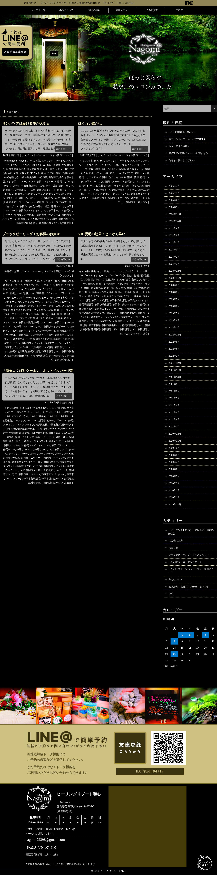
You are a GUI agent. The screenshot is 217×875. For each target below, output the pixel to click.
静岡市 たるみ (112, 185)
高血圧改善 (65, 223)
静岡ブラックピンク (62, 445)
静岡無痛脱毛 (40, 355)
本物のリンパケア (47, 428)
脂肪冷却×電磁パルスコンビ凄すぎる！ (189, 153)
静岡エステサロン (114, 181)
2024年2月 (174, 257)
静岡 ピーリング (63, 310)
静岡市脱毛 (34, 351)
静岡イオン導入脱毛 (103, 292)
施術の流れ (94, 10)
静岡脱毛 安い (110, 329)
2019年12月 (175, 506)
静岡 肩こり (66, 185)
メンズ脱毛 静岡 (23, 305)
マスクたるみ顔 (130, 165)
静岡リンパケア (36, 194)
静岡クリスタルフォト (137, 181)
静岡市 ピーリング (54, 457)
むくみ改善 (34, 160)
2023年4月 (174, 321)
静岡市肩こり (66, 218)
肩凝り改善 (62, 173)
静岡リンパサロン (55, 194)
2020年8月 (174, 456)
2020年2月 (174, 492)
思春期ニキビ (18, 310)
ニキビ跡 (63, 416)
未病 (16, 173)
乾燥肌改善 (95, 169)
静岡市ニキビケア (22, 339)
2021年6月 (174, 406)
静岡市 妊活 (27, 206)
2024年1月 (174, 264)
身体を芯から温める (59, 432)
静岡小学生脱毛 (103, 304)
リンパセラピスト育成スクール (185, 563)
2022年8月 (174, 342)
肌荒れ (91, 283)
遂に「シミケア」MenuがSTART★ (187, 139)
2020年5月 (174, 477)
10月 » (173, 667)
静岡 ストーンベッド (23, 181)
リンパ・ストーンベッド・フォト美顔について (46, 155)
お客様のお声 (12, 271)
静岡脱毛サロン (63, 359)
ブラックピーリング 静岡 (37, 301)
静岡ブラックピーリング (57, 326)
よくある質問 (151, 10)
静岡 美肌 (133, 177)
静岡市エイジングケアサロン (110, 308)
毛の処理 (85, 279)
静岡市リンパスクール (49, 214)
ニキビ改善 (22, 293)
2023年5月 (174, 314)
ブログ (179, 10)
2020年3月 (174, 484)
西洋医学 (53, 177)
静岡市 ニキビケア (32, 457)
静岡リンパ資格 (11, 457)
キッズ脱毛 (103, 271)
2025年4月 (174, 193)
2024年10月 (175, 221)
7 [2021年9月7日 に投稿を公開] (174, 643)
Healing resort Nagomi (15, 160)
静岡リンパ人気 (52, 198)
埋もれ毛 (131, 275)
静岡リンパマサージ (19, 453)
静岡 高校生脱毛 (136, 288)
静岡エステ (9, 189)
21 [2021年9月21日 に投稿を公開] (174, 656)
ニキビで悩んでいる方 (16, 416)
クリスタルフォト (33, 285)
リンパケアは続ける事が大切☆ (26, 123)
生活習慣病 (15, 432)
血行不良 (42, 177)
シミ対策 (91, 160)
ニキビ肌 (52, 416)
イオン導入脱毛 (87, 271)
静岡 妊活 (38, 185)
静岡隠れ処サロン (48, 223)
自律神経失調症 (28, 177)
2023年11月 (175, 278)
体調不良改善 (53, 165)
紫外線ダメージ (135, 169)
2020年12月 (175, 435)
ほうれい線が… (90, 123)
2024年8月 (174, 236)
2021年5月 (174, 413)
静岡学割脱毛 (49, 330)
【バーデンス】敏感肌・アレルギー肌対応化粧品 (191, 533)
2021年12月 (175, 364)
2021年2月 (174, 428)
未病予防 (24, 173)
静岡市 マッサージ (47, 202)
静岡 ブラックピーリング (19, 314)
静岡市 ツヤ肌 (108, 189)
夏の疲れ (11, 428)
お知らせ (66, 402)
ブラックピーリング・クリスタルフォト (190, 556)
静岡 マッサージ (46, 181)
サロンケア (20, 412)
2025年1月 (174, 207)
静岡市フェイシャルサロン (33, 210)
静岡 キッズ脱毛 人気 (40, 310)
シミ (82, 160)
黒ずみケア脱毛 (139, 333)
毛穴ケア (63, 428)
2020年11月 (175, 442)
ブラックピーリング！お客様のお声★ (31, 234)
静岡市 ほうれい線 (133, 185)
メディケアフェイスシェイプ (18, 424)
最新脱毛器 (143, 275)
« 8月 (165, 667)
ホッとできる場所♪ (179, 146)
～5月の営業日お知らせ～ (182, 132)
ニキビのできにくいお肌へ (51, 289)
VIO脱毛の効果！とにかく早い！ (103, 234)
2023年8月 (174, 292)
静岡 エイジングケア (121, 173)
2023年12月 (175, 271)
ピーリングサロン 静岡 (60, 420)
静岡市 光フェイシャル (116, 194)
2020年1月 (174, 499)
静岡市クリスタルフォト (105, 312)
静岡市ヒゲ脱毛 (61, 339)
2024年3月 (174, 250)
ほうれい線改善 (57, 408)
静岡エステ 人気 (25, 189)
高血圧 (67, 482)
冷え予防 (63, 169)
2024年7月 (174, 243)
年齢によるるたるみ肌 (114, 169)
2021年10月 (175, 378)
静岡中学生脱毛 (118, 300)
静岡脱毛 (96, 329)
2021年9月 (174, 385)
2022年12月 (175, 335)
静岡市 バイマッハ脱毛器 (131, 189)
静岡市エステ (58, 206)
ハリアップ (19, 420)
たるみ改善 (26, 408)
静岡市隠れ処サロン (27, 223)
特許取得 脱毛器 (100, 279)
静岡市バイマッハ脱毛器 (29, 466)
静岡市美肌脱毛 (32, 478)
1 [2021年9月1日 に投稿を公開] (182, 637)
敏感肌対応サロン (26, 428)
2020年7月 (174, 463)
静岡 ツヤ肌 (142, 173)
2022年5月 (174, 349)
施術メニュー (123, 10)
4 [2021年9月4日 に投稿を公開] (205, 637)
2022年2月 (174, 356)
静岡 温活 (51, 185)
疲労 (43, 173)
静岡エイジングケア (21, 318)
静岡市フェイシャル (32, 343)
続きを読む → (63, 148)
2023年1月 (174, 328)
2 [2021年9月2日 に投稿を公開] (190, 637)
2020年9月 (174, 449)
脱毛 (145, 266)
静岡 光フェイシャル (114, 177)
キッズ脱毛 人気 (29, 281)
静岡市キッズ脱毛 (43, 334)
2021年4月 (174, 420)
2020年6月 (174, 470)
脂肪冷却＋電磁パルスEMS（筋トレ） (189, 588)
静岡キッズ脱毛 (54, 318)
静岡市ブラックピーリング (19, 347)
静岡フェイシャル (46, 189)
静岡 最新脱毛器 (93, 288)
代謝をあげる (38, 165)
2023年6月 (174, 307)
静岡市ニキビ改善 (42, 339)
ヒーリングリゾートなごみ (56, 160)
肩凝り (25, 432)
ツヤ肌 (100, 160)
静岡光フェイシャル (29, 330)
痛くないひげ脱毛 (120, 279)
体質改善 (53, 424)
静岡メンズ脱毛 (100, 300)
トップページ (38, 10)
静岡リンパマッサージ (31, 198)
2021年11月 (175, 371)
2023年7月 (174, 300)
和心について (66, 10)
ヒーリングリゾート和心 (108, 165)
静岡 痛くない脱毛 (45, 314)
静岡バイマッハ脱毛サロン (102, 296)
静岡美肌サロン (57, 355)
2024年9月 (174, 228)
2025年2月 (174, 200)
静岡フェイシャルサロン (29, 326)
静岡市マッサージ (35, 470)
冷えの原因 (33, 169)
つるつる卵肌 (12, 281)
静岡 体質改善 (22, 185)
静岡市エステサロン (118, 198)
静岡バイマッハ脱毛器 (91, 185)
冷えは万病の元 (48, 169)
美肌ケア (136, 279)
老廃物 (50, 173)
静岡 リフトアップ (90, 177)
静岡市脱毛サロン (51, 351)
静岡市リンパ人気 (27, 218)
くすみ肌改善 (11, 408)
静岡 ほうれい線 (98, 173)
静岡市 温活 (42, 206)
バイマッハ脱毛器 (36, 420)
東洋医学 (35, 173)
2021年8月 (174, 392)
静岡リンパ (21, 194)
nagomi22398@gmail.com (45, 841)
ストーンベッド (36, 412)
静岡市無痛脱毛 (18, 351)
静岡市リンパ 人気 (57, 470)
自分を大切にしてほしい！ (183, 160)
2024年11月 (175, 214)
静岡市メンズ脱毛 (43, 347)
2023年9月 (174, 285)
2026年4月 (174, 186)
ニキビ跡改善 (37, 293)
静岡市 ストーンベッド (22, 202)
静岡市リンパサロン (24, 214)
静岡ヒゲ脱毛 (26, 322)
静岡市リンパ (56, 210)
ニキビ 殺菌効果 (53, 285)
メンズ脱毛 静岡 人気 (47, 305)
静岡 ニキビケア (24, 437)
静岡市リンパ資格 (47, 218)
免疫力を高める (17, 169)
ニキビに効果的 (27, 289)
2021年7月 (174, 399)
